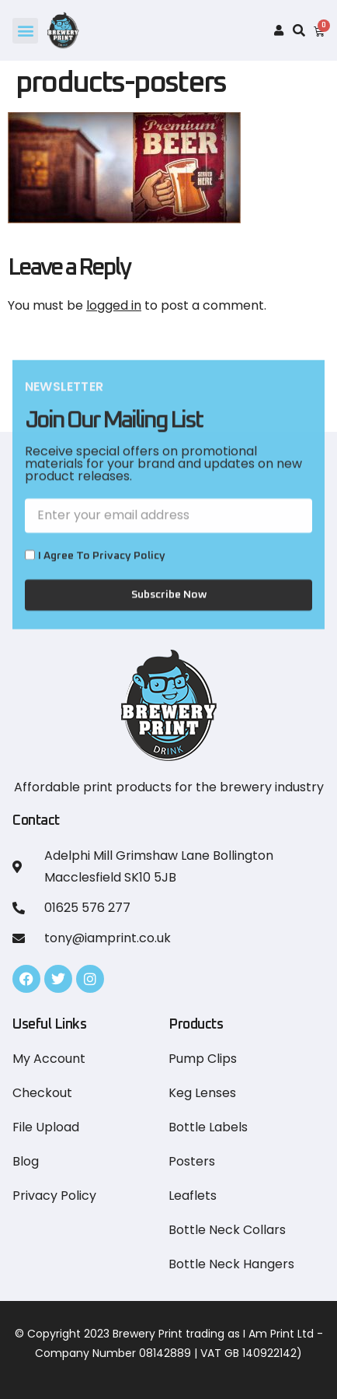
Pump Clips (202, 1059)
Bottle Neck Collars (227, 1230)
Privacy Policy (54, 1195)
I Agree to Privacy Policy (101, 571)
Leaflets (192, 1195)
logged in (113, 305)
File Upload (45, 1127)
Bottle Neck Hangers (231, 1264)
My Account (48, 1059)
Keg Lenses (202, 1093)
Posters (191, 1161)
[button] (25, 31)
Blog (25, 1161)
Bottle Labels (208, 1127)
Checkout (42, 1093)
